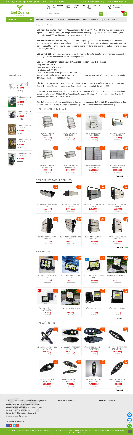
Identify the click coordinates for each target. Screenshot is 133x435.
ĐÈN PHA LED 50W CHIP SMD (70, 308)
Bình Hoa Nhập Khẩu (15, 103)
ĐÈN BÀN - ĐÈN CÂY (15, 62)
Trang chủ (39, 25)
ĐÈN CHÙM (12, 34)
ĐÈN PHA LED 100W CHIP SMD (117, 276)
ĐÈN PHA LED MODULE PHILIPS (54, 180)
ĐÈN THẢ (11, 41)
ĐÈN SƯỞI (11, 82)
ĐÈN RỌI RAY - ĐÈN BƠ (15, 65)
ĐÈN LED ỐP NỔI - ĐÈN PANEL (18, 75)
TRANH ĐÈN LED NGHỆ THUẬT (18, 96)
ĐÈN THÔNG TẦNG (14, 51)
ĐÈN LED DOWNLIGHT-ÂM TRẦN (18, 58)
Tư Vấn (106, 19)
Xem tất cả (122, 176)
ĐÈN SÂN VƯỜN (13, 55)
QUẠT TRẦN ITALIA (14, 31)
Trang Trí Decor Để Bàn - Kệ (18, 89)
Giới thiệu (49, 19)
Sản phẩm (60, 19)
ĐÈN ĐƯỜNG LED (45, 322)
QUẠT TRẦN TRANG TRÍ (16, 24)
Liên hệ (114, 19)
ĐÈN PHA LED (43, 251)
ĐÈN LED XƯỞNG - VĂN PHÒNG (18, 79)
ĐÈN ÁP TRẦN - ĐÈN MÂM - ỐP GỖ (19, 38)
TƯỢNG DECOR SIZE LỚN (16, 86)
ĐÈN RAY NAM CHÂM (15, 69)
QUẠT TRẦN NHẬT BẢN (16, 27)
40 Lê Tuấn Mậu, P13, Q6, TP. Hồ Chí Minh (49, 2)
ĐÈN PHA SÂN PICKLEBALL (51, 109)
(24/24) (91, 2)
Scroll (130, 431)
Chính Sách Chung (73, 19)
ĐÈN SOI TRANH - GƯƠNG (16, 48)
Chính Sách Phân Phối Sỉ (92, 19)
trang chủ (39, 19)
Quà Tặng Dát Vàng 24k (17, 93)
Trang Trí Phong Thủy (16, 99)
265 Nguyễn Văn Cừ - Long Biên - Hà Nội (19, 2)
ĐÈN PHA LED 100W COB (117, 308)
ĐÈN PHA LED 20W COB (93, 308)
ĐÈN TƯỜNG (12, 45)
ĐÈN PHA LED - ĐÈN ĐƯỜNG (17, 72)
